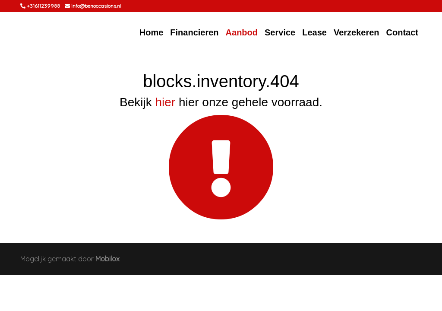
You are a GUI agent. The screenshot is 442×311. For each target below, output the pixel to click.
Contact (402, 32)
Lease (314, 32)
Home (151, 32)
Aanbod (242, 32)
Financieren (194, 32)
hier (165, 102)
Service (280, 32)
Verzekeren (356, 32)
